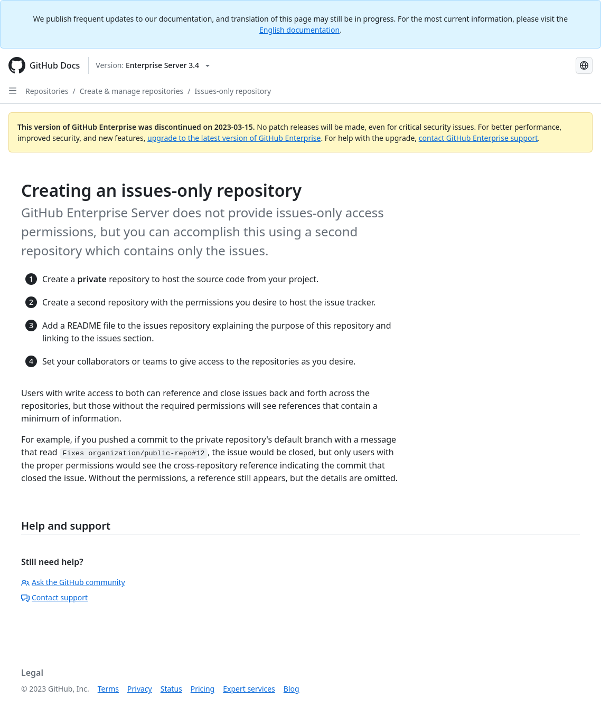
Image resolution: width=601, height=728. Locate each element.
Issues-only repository (232, 91)
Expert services (249, 689)
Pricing (202, 689)
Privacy (139, 689)
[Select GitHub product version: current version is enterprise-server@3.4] (153, 65)
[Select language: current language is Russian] (584, 65)
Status (171, 689)
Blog (291, 689)
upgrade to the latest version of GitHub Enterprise (234, 138)
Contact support (54, 597)
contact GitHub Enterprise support (478, 138)
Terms (108, 689)
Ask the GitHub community (73, 582)
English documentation (299, 30)
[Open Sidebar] (12, 90)
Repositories (47, 91)
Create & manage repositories (132, 91)
